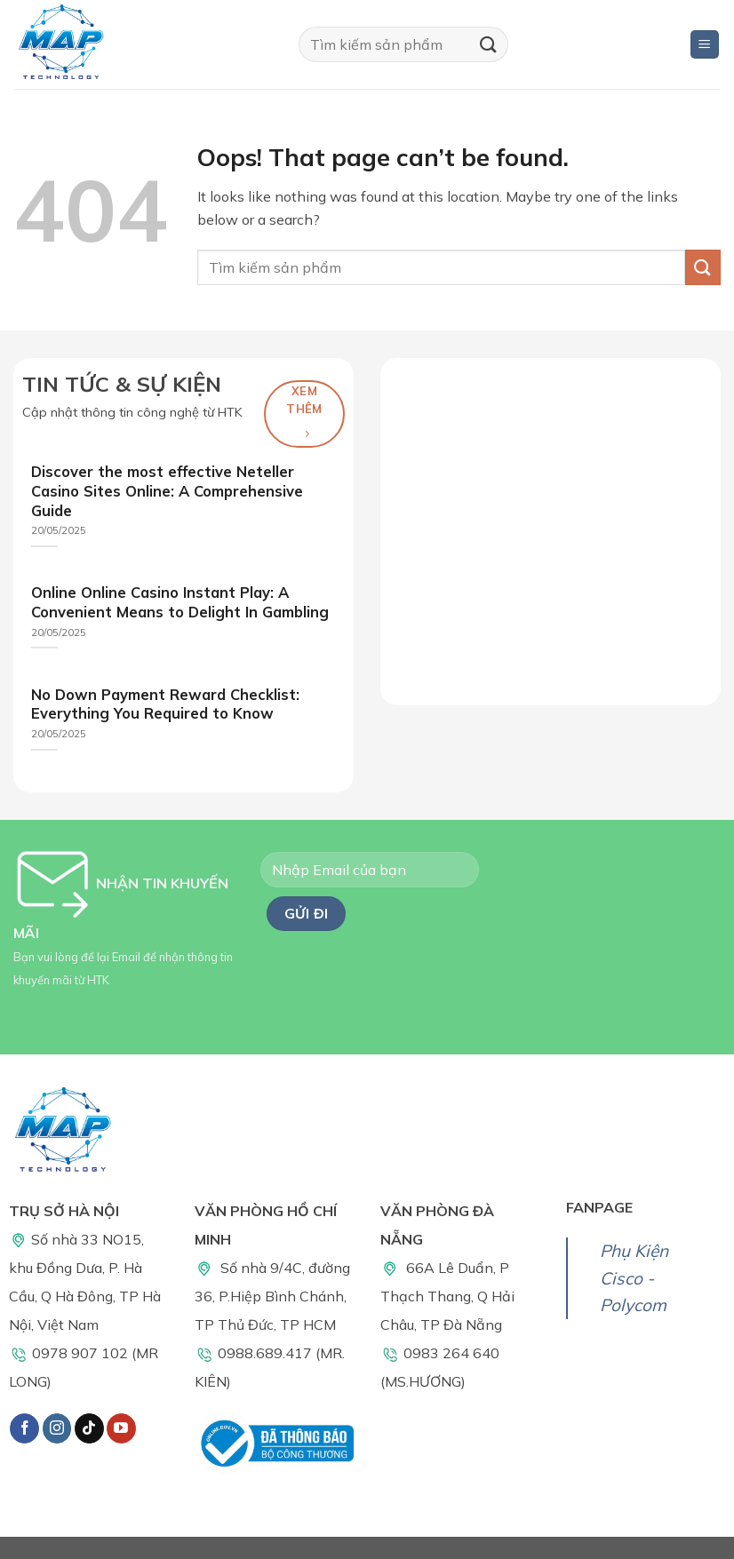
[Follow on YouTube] (121, 1428)
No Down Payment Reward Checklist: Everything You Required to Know (165, 704)
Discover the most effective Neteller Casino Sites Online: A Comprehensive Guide (167, 490)
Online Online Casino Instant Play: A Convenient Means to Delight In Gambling (180, 602)
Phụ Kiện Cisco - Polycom (634, 1278)
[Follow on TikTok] (89, 1428)
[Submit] (488, 44)
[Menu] (705, 45)
